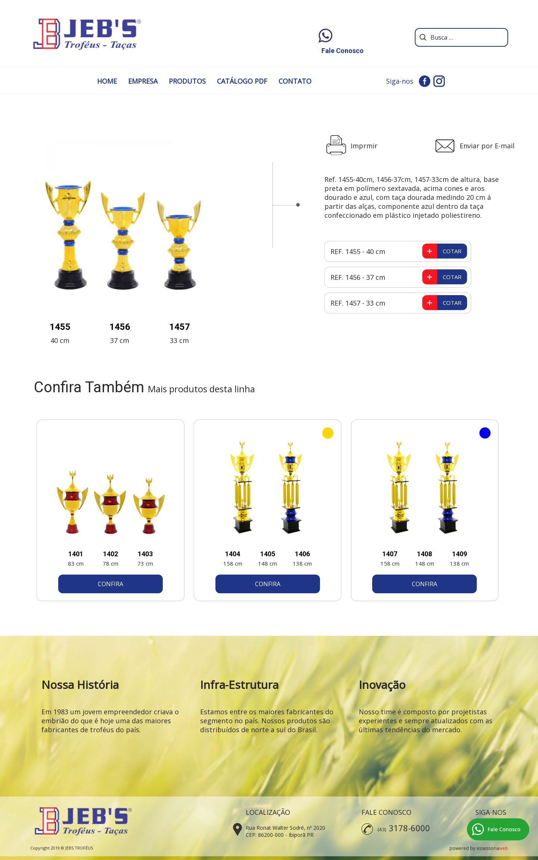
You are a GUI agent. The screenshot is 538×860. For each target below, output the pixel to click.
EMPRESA (143, 81)
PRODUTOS (187, 81)
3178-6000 (409, 827)
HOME (107, 81)
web (503, 848)
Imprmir (364, 145)
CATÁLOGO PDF (242, 81)
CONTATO (295, 81)
